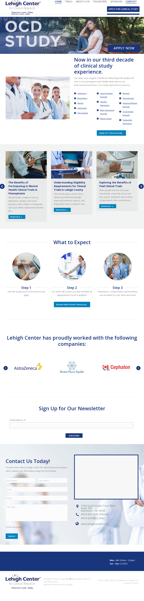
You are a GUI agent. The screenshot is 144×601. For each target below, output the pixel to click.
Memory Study (106, 123)
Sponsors (133, 589)
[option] (72, 39)
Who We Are (110, 589)
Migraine (126, 98)
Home (100, 589)
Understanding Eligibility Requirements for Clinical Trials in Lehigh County (70, 190)
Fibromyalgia (82, 118)
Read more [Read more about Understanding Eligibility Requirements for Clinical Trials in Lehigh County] (62, 214)
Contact (127, 592)
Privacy (135, 592)
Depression (82, 113)
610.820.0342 (29, 2)
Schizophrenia (128, 103)
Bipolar (80, 108)
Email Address (18, 424)
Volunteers (122, 589)
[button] (6, 373)
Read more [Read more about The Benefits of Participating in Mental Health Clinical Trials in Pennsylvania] (16, 221)
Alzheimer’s (82, 98)
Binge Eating (82, 103)
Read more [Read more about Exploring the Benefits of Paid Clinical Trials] (107, 211)
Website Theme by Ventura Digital (58, 593)
